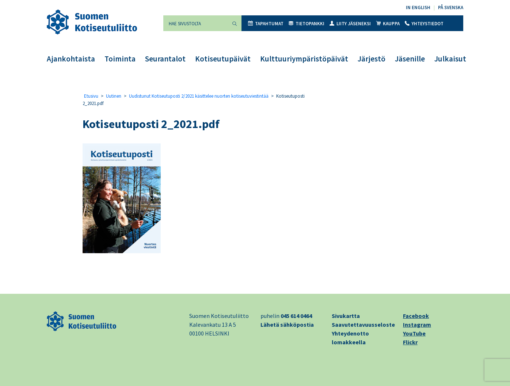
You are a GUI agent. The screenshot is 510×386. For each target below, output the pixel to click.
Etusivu (91, 96)
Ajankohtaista (71, 59)
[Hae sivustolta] (195, 23)
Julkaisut (450, 59)
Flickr (410, 342)
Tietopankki (306, 23)
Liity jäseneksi (350, 23)
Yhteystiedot (424, 23)
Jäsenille (410, 59)
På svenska (450, 7)
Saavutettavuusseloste (363, 324)
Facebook (416, 315)
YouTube (414, 333)
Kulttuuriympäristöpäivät (304, 59)
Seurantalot (165, 59)
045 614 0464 (296, 315)
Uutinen (113, 96)
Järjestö (371, 59)
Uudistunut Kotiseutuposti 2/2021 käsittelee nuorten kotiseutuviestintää (199, 96)
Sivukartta (346, 315)
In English (418, 7)
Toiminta (120, 59)
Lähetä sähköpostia (287, 324)
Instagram (417, 324)
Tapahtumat (265, 23)
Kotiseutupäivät (223, 59)
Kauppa (388, 23)
